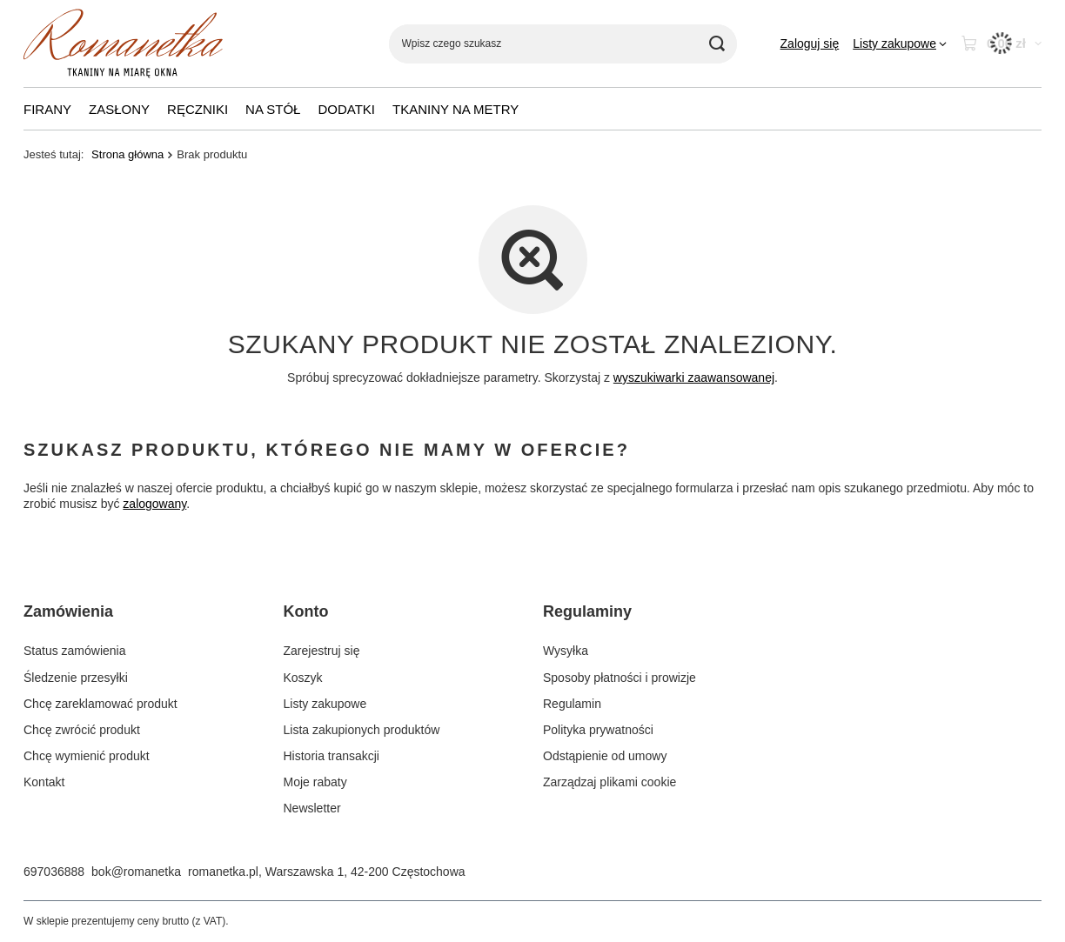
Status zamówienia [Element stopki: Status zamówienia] (74, 651)
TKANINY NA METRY (455, 109)
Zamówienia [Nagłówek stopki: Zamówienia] (68, 611)
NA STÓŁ (272, 109)
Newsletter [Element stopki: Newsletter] (312, 808)
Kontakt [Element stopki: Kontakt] (43, 782)
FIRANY (47, 109)
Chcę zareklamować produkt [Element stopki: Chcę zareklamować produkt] (100, 704)
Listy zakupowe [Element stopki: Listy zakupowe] (325, 704)
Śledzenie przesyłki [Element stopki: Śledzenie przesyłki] (75, 678)
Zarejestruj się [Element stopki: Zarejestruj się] (322, 651)
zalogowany (154, 504)
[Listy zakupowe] (900, 43)
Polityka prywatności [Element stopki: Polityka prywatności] (598, 730)
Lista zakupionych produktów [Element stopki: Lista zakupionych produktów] (362, 730)
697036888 (53, 872)
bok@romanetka (136, 872)
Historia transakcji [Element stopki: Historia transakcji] (331, 756)
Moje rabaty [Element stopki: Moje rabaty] (315, 782)
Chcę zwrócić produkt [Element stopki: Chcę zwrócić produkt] (81, 730)
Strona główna (127, 154)
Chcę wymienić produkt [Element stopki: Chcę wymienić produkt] (86, 756)
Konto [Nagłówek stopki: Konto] (306, 611)
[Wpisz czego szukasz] (563, 43)
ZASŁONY (119, 109)
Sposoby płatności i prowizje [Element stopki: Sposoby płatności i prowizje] (619, 678)
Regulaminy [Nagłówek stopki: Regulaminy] (587, 611)
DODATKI (346, 109)
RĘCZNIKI (197, 109)
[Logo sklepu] (123, 44)
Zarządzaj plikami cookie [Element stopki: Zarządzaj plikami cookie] (609, 782)
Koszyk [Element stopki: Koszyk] (303, 678)
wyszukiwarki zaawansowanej (693, 377)
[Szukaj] (717, 43)
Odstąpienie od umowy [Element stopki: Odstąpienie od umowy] (604, 756)
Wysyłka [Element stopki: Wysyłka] (565, 651)
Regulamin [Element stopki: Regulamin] (572, 704)
